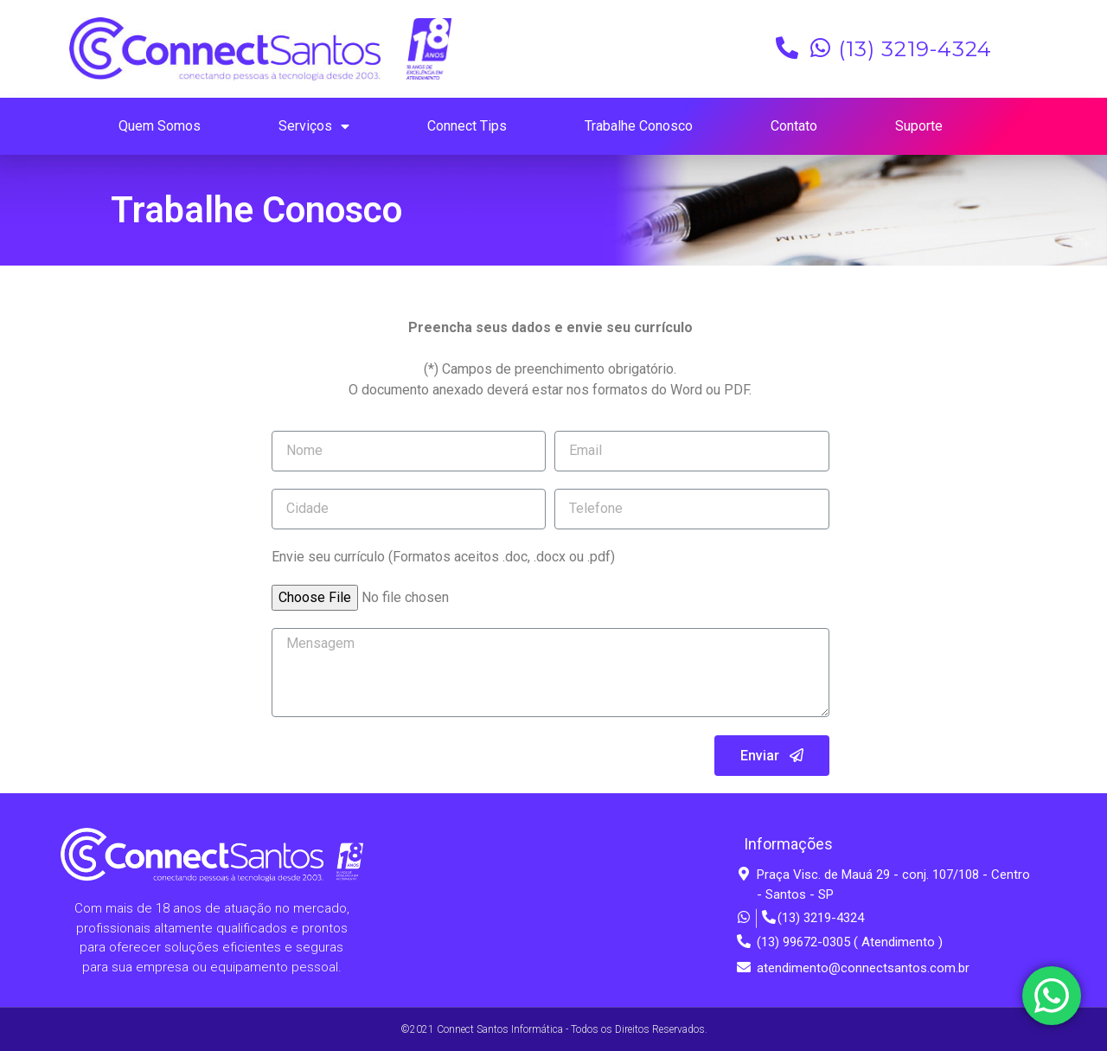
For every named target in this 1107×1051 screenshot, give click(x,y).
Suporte (919, 126)
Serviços (313, 127)
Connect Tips (467, 126)
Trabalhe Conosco (639, 126)
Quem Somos (159, 126)
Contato (794, 126)
